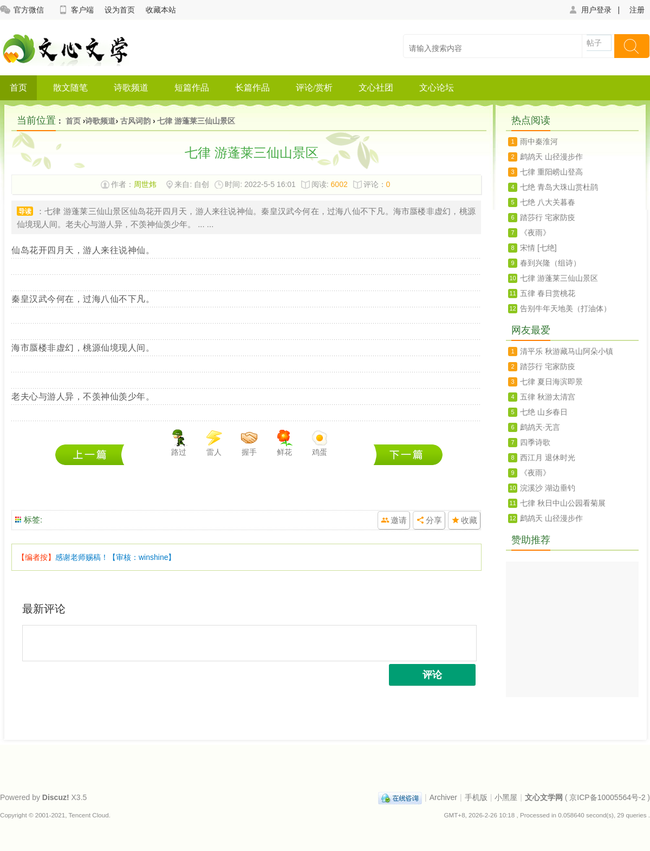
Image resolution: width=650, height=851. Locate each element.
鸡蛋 (319, 442)
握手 (249, 442)
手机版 (476, 797)
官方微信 (22, 10)
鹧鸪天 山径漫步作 (551, 156)
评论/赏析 (314, 87)
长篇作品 (252, 87)
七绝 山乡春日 (544, 412)
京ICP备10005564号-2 (607, 797)
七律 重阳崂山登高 (551, 171)
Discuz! (55, 797)
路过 (178, 442)
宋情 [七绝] (538, 247)
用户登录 (590, 10)
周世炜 (145, 184)
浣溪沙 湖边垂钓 (547, 487)
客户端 (75, 10)
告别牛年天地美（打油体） (565, 308)
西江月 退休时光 (547, 457)
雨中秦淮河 (539, 141)
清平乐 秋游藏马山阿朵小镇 (566, 351)
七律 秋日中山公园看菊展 (563, 503)
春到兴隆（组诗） (550, 263)
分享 (434, 520)
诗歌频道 (131, 87)
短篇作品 (191, 87)
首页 (18, 87)
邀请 (399, 520)
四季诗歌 (535, 442)
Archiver (443, 797)
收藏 (469, 520)
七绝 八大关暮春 (408, 454)
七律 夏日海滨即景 (551, 381)
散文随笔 (70, 87)
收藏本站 (161, 9)
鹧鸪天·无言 (540, 427)
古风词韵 (135, 121)
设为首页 (120, 9)
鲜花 (284, 442)
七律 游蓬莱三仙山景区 (196, 121)
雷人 (214, 442)
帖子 (594, 42)
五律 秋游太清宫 (547, 396)
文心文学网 (544, 797)
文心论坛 (436, 87)
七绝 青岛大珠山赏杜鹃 (92, 454)
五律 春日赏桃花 (547, 293)
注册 (637, 9)
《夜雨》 (535, 232)
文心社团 (376, 87)
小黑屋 (506, 797)
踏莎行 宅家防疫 (547, 217)
